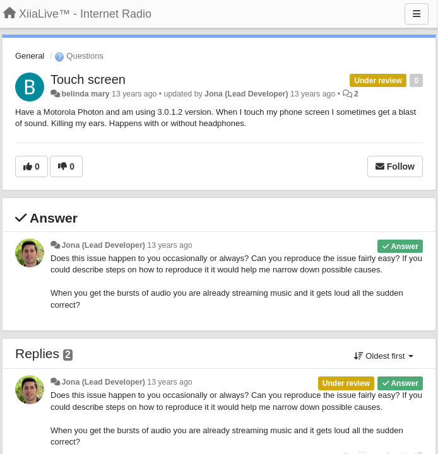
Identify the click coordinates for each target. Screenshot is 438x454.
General (29, 56)
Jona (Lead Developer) (246, 94)
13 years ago (169, 245)
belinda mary (85, 94)
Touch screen (88, 79)
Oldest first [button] (383, 356)
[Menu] (417, 14)
